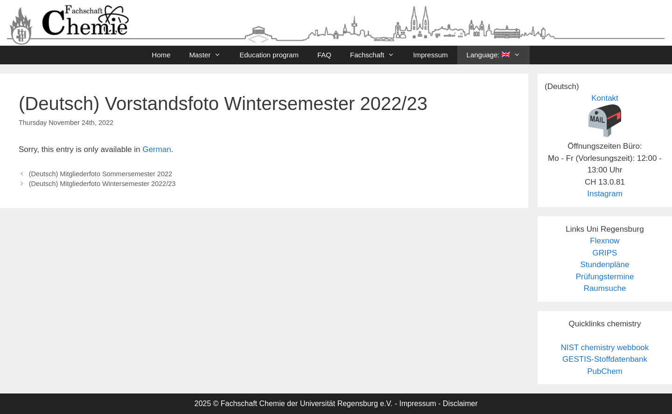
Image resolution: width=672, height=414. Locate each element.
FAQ (324, 55)
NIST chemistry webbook (605, 347)
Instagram (605, 193)
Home (161, 55)
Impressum (430, 55)
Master (209, 55)
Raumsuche (605, 288)
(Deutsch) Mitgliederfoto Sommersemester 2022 (100, 174)
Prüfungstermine (605, 276)
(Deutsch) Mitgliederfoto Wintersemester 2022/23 (102, 183)
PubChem (605, 371)
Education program (269, 55)
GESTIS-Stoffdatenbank (604, 359)
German (156, 149)
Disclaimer (460, 403)
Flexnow (604, 240)
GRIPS (605, 252)
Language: (498, 55)
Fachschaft (377, 55)
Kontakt (604, 98)
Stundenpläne (605, 264)
